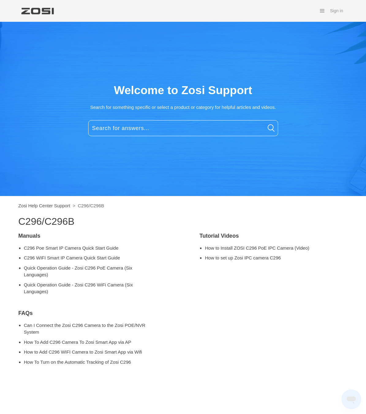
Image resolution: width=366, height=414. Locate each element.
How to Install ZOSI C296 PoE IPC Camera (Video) (257, 248)
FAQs (25, 313)
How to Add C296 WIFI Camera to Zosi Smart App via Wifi (83, 352)
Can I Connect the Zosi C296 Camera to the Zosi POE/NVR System (84, 329)
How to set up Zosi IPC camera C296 (243, 257)
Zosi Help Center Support (44, 205)
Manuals (29, 236)
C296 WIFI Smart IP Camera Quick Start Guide (72, 257)
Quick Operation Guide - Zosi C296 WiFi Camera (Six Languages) (78, 288)
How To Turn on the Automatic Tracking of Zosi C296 (77, 362)
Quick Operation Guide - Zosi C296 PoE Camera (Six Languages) (78, 271)
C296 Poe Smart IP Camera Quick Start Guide (71, 248)
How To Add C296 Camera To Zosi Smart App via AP (77, 342)
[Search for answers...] (183, 128)
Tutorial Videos (219, 236)
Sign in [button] (336, 10)
